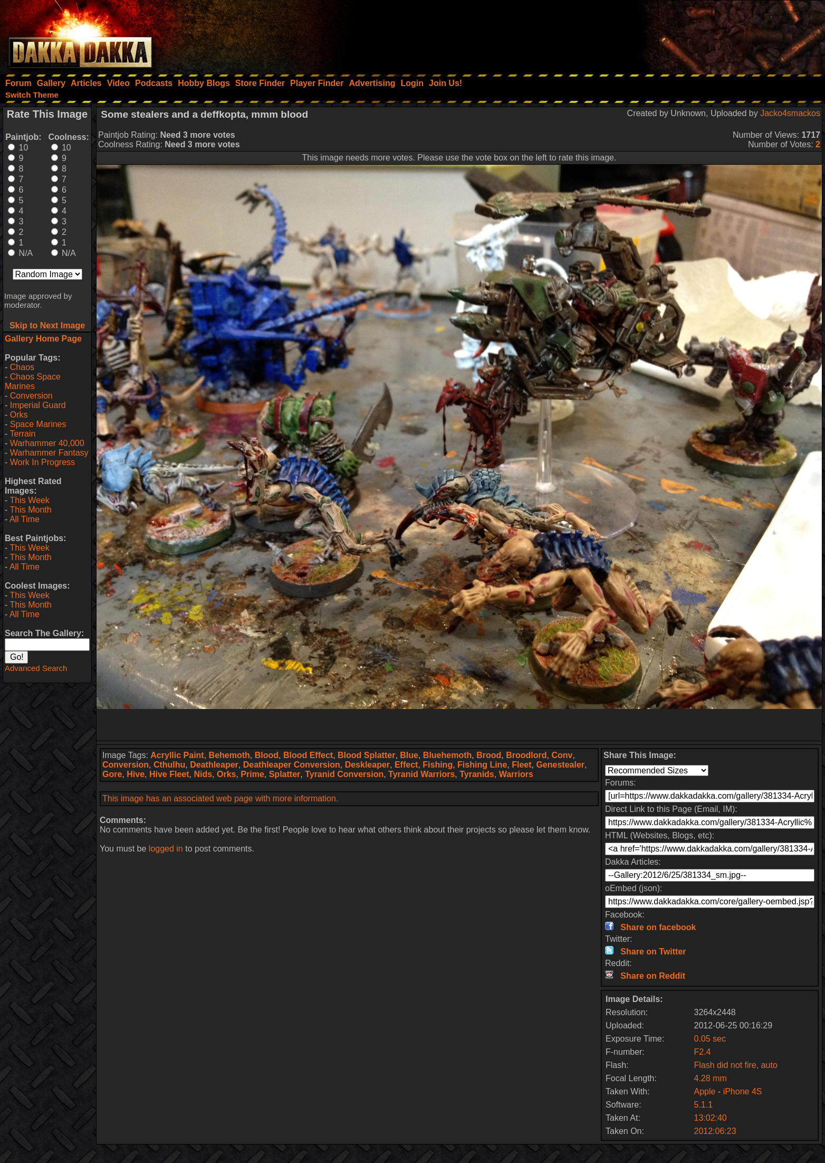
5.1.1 (703, 1104)
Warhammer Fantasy (49, 452)
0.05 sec (709, 1038)
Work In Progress (42, 462)
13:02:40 (710, 1117)
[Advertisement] (683, 34)
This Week (29, 500)
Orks (19, 414)
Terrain (22, 433)
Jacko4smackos (790, 113)
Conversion (31, 395)
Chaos (22, 367)
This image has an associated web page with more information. (220, 798)
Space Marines (38, 424)
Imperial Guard (38, 405)
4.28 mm (710, 1078)
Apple (704, 1091)
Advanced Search (36, 668)
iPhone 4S (742, 1091)
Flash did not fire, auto (735, 1065)
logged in (166, 848)
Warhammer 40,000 (47, 443)
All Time (24, 519)
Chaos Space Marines (33, 381)
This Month (30, 509)
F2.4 (702, 1051)
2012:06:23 (715, 1131)
